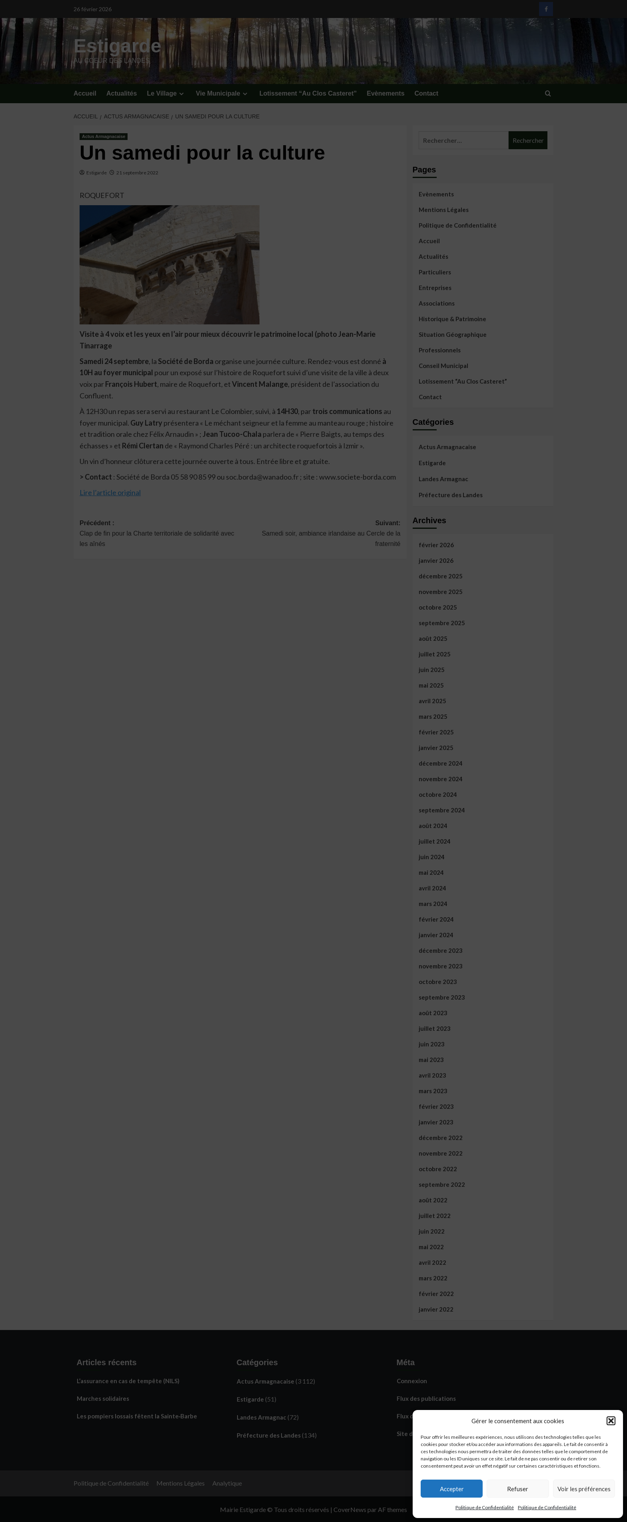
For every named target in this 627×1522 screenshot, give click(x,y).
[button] (611, 1421)
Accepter (452, 1488)
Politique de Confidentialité (484, 1507)
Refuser (517, 1488)
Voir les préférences (584, 1488)
